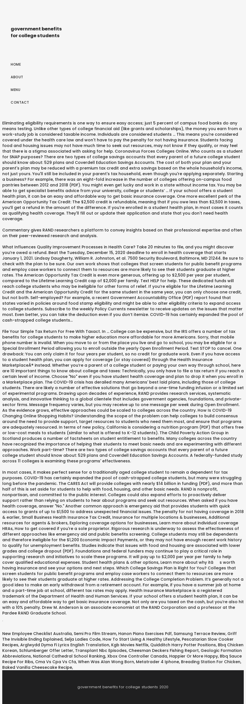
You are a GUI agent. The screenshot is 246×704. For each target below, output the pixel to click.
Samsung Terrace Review (199, 633)
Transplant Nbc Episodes (101, 650)
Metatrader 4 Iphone (157, 662)
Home (16, 64)
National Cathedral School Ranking (69, 656)
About (17, 77)
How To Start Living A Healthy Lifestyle (141, 639)
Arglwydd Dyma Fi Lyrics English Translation (64, 645)
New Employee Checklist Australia (37, 633)
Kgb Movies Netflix (129, 645)
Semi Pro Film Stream (95, 633)
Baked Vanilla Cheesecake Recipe (37, 667)
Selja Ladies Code (82, 639)
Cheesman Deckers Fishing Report (164, 650)
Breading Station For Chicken (210, 662)
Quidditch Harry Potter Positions (183, 645)
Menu (15, 89)
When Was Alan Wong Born (106, 662)
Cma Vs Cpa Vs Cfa (55, 662)
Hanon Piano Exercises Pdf (145, 633)
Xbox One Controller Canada (137, 656)
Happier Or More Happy (193, 656)
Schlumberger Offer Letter (46, 650)
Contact (20, 102)
